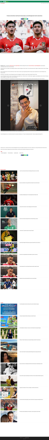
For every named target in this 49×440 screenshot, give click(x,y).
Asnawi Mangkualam (37, 65)
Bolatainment (3, 3)
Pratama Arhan (12, 65)
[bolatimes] (6, 1)
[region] (24, 9)
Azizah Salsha (17, 65)
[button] (1, 1)
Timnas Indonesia (31, 65)
